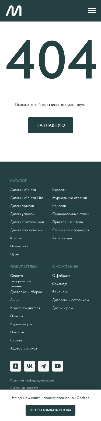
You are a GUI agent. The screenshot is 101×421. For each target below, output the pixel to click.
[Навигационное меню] (92, 10)
